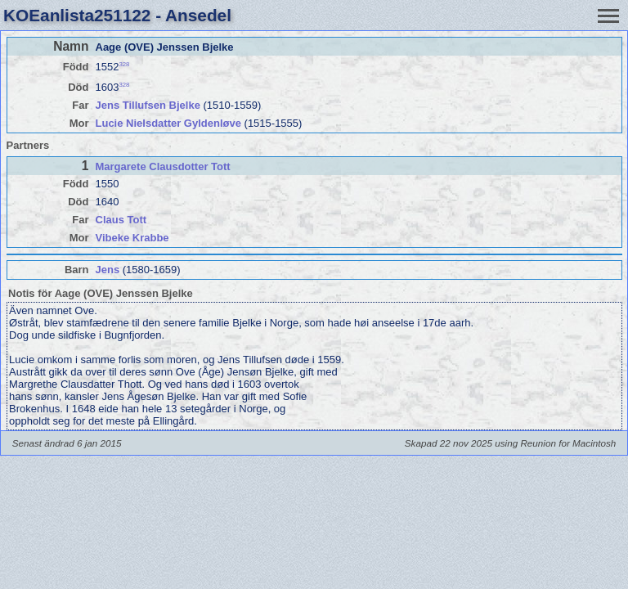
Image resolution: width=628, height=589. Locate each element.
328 (124, 64)
